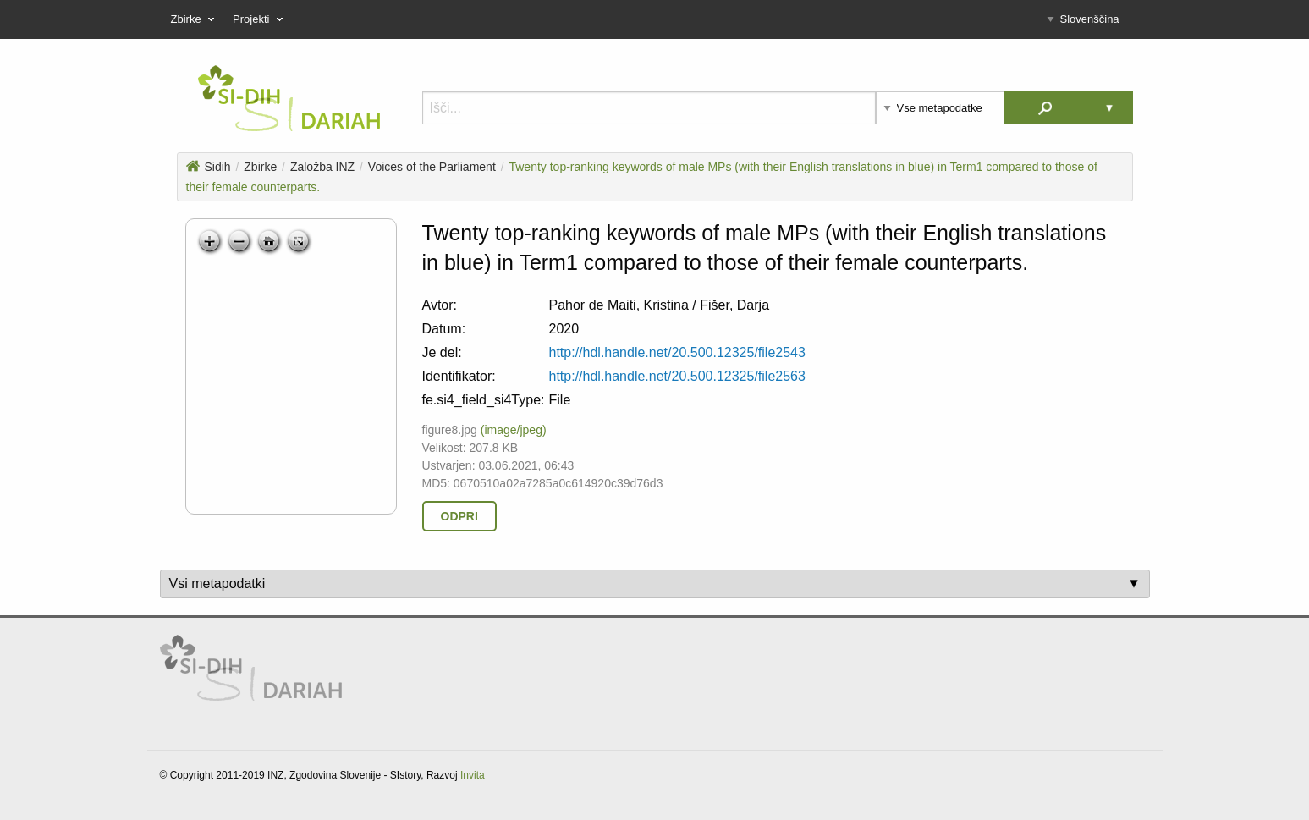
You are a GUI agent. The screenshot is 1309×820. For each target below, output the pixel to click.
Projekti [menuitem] (260, 19)
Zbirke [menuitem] (195, 19)
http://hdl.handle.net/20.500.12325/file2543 (677, 352)
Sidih (208, 166)
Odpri (459, 516)
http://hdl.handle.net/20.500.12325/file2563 (677, 376)
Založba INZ (322, 166)
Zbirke (260, 166)
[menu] (655, 19)
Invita (472, 775)
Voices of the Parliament (432, 166)
